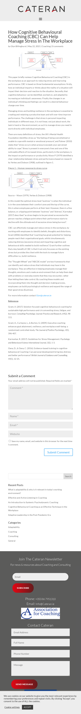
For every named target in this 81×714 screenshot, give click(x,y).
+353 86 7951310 (45, 599)
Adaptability (14, 527)
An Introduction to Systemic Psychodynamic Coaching (33, 502)
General (11, 540)
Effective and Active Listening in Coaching (27, 497)
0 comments (57, 46)
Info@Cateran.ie (45, 604)
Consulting (13, 536)
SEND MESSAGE (24, 684)
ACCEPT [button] (27, 707)
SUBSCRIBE (23, 588)
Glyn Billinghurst (18, 46)
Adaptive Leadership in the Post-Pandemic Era (29, 515)
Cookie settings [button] (12, 707)
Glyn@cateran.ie (43, 295)
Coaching (46, 46)
